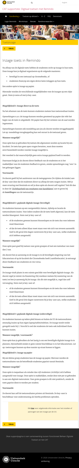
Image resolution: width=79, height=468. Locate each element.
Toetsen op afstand (31, 16)
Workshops (23, 21)
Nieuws (33, 21)
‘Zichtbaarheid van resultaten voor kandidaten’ (33, 189)
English (64, 2)
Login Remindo (10, 21)
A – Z (43, 16)
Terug (11, 49)
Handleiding (14, 16)
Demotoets (57, 16)
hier (32, 408)
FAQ (49, 16)
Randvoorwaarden (46, 21)
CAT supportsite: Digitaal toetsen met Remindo (27, 9)
